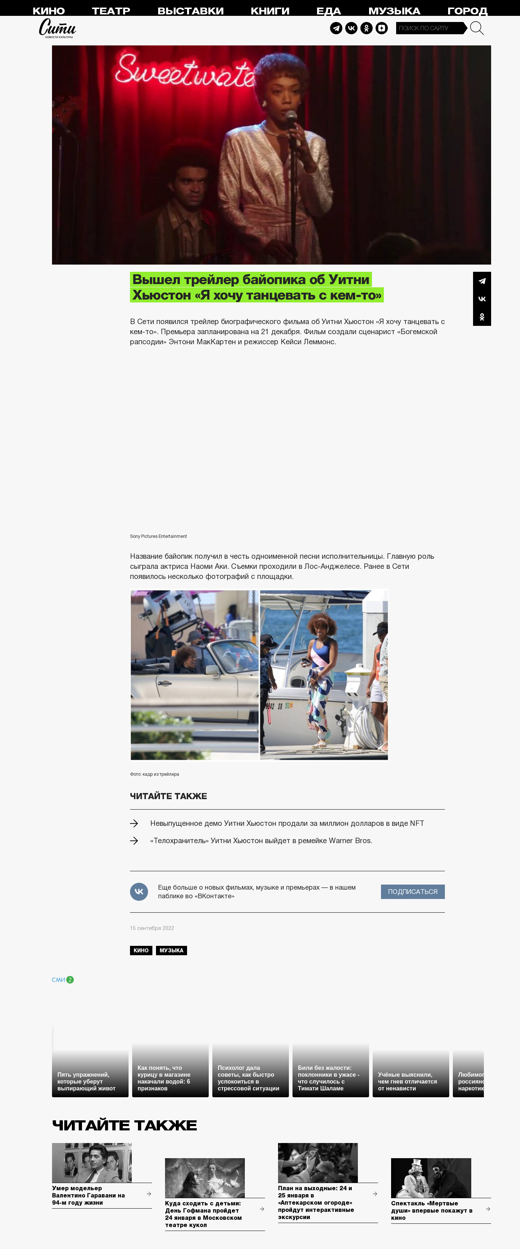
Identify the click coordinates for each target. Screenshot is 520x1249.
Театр (111, 11)
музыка (171, 950)
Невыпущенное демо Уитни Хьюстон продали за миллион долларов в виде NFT (287, 823)
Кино (48, 11)
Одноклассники (482, 317)
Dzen (382, 28)
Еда (328, 11)
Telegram (336, 28)
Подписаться (413, 891)
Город (467, 11)
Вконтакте (482, 299)
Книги (270, 11)
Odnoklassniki (366, 28)
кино (141, 950)
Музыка (394, 11)
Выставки (190, 11)
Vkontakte (351, 28)
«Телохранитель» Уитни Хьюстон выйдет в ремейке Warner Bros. (261, 841)
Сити (58, 28)
